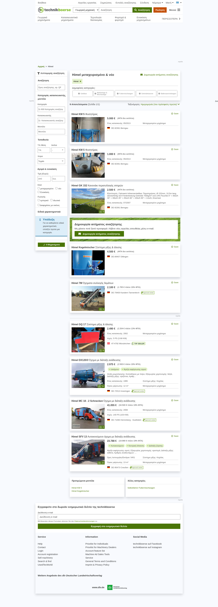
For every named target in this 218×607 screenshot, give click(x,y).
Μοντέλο (41, 126)
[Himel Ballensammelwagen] (167, 93)
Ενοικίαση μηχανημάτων (144, 18)
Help (40, 543)
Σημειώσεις (106, 2)
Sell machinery (45, 557)
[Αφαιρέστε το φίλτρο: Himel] (77, 81)
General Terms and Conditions (100, 561)
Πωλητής (42, 197)
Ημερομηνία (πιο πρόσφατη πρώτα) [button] (160, 104)
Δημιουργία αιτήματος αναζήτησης (159, 74)
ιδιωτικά (55, 200)
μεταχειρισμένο (46, 188)
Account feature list (95, 550)
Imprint (88, 564)
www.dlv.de (98, 587)
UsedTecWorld (45, 564)
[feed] (125, 291)
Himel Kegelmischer (80, 491)
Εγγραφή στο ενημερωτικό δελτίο (109, 526)
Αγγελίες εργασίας (87, 2)
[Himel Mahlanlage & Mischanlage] (104, 93)
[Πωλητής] (39, 200)
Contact (42, 547)
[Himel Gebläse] (82, 93)
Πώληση (160, 10)
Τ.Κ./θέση (42, 145)
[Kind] (39, 188)
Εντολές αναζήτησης (126, 2)
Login (40, 550)
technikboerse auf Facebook (147, 543)
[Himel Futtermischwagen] (125, 93)
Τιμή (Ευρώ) (43, 174)
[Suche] (51, 87)
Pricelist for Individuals (96, 543)
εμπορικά (43, 200)
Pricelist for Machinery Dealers (100, 547)
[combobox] (51, 109)
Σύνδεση (144, 2)
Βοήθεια (42, 2)
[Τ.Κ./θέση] (44, 150)
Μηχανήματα (51, 244)
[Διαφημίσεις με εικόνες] (39, 205)
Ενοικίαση (43, 192)
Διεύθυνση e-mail (45, 512)
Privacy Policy (102, 564)
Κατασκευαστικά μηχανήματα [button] (69, 18)
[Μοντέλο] (51, 131)
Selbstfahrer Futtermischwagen (141, 488)
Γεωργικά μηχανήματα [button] (44, 18)
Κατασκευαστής (44, 115)
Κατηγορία (42, 104)
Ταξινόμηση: (134, 104)
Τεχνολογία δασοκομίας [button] (96, 18)
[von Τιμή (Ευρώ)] (44, 178)
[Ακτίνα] (58, 150)
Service (89, 557)
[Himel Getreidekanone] (146, 93)
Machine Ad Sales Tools (97, 554)
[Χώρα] (51, 161)
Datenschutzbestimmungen (85, 521)
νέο (58, 188)
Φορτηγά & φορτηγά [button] (120, 18)
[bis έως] (58, 178)
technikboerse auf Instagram (147, 547)
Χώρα (40, 156)
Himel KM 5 (77, 488)
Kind (40, 185)
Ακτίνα (54, 145)
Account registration (48, 554)
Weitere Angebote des (70, 575)
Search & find (44, 561)
